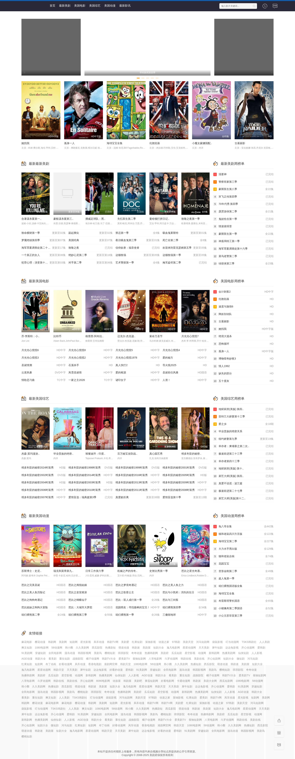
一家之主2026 (90, 380)
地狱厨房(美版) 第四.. (243, 409)
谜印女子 (138, 380)
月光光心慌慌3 (43, 358)
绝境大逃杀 (243, 336)
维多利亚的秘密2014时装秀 (90, 475)
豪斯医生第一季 (243, 234)
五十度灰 (243, 381)
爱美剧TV (124, 658)
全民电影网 (55, 653)
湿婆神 (243, 174)
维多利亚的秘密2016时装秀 (138, 475)
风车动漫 (99, 641)
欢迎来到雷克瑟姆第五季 (185, 248)
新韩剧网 (214, 653)
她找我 (25, 143)
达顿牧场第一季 (185, 255)
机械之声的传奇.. (127, 570)
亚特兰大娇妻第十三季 (243, 416)
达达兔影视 (232, 647)
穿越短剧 (40, 653)
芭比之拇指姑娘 (90, 585)
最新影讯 (125, 5)
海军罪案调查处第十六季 (243, 249)
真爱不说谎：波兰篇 (243, 483)
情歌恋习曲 (43, 380)
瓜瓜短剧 (176, 653)
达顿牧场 (138, 255)
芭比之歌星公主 (138, 592)
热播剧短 (110, 647)
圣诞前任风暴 (185, 373)
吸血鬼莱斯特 (185, 233)
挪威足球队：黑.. (95, 218)
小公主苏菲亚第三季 (243, 616)
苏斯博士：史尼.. (31, 570)
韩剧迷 (136, 647)
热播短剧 (196, 664)
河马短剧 (252, 658)
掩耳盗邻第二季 (185, 263)
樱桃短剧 (110, 653)
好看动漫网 (65, 664)
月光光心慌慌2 (90, 358)
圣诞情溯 (43, 365)
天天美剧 (204, 647)
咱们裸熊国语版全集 (243, 586)
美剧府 (165, 653)
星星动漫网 (189, 647)
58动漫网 (56, 647)
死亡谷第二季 (185, 240)
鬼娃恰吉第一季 (243, 219)
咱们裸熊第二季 (43, 615)
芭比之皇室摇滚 (90, 592)
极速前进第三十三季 (243, 454)
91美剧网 (26, 653)
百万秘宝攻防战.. (127, 453)
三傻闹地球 (185, 615)
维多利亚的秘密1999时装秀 (138, 468)
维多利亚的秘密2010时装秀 (90, 490)
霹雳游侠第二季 (243, 211)
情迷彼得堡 (243, 226)
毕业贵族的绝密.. (63, 453)
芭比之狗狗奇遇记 (43, 600)
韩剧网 (52, 641)
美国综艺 (94, 5)
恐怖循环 (243, 344)
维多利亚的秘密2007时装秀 (43, 497)
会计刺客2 (243, 292)
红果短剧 (137, 641)
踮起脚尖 (90, 233)
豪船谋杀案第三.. (63, 218)
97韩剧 (176, 641)
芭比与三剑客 (185, 600)
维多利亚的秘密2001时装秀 (185, 468)
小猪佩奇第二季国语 (243, 608)
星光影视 (85, 641)
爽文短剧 (26, 647)
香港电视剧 (94, 664)
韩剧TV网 (112, 641)
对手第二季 (90, 263)
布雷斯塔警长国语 (243, 601)
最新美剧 (64, 5)
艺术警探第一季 (138, 263)
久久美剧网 (82, 647)
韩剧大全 (40, 658)
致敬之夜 (90, 248)
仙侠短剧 (243, 653)
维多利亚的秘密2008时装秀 (185, 490)
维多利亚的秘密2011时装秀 (138, 490)
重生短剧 (64, 658)
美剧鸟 (98, 653)
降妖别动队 (243, 314)
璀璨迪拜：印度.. (95, 453)
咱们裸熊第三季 (90, 615)
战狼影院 (78, 658)
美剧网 (63, 641)
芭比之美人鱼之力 (185, 585)
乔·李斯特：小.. (30, 336)
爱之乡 (243, 424)
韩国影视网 (84, 653)
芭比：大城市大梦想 (90, 607)
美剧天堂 (188, 641)
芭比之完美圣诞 (43, 585)
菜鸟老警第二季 (243, 256)
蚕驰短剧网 (139, 658)
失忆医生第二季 (126, 218)
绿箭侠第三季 (243, 264)
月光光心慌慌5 (138, 350)
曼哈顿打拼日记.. (159, 218)
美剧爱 (125, 641)
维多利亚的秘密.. (191, 453)
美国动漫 (110, 5)
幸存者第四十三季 (243, 461)
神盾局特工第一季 (243, 241)
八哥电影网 (155, 658)
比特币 (57, 336)
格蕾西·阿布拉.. (94, 336)
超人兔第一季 (243, 578)
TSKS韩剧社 (249, 641)
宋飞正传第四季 (243, 197)
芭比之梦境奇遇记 (138, 585)
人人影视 (257, 653)
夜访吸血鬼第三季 (138, 240)
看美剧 (52, 658)
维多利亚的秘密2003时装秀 (90, 482)
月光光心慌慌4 (185, 350)
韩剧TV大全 (109, 658)
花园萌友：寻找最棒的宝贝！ (138, 607)
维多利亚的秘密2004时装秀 (43, 482)
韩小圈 (69, 647)
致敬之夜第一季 (190, 218)
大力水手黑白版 (243, 549)
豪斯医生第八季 (243, 189)
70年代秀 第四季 (243, 204)
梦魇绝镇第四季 (43, 240)
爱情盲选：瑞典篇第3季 (90, 497)
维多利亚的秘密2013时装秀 (138, 482)
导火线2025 (185, 365)
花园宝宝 (243, 564)
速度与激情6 (243, 307)
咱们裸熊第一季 (138, 615)
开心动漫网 (248, 647)
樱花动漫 (40, 641)
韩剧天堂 (125, 664)
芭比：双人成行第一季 (138, 600)
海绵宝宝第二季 (243, 541)
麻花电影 (26, 641)
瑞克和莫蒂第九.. (63, 570)
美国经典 (90, 240)
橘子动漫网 (92, 658)
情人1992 (243, 366)
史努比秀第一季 (158, 570)
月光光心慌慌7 (190, 336)
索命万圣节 (156, 336)
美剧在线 (199, 658)
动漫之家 (164, 641)
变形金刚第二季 (243, 571)
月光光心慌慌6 (43, 350)
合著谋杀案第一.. (31, 218)
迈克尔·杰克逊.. (126, 336)
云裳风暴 (43, 373)
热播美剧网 (228, 653)
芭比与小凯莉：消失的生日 (185, 592)
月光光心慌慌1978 (138, 358)
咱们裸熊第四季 (185, 607)
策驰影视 (150, 641)
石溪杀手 (90, 365)
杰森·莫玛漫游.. (30, 453)
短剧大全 (158, 647)
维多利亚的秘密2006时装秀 (43, 490)
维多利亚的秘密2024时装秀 (43, 468)
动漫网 (202, 653)
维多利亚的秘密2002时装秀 (43, 475)
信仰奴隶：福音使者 (138, 248)
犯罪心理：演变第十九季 (43, 263)
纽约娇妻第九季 (243, 439)
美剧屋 (147, 647)
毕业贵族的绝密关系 (243, 431)
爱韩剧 (261, 647)
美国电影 (79, 5)
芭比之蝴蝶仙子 (90, 600)
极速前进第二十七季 (243, 491)
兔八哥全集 (243, 526)
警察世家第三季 (243, 182)
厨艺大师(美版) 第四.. (243, 476)
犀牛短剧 (217, 647)
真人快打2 (138, 365)
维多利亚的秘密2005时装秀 (185, 475)
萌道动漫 (124, 647)
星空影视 (190, 653)
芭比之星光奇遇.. (191, 570)
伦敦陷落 (154, 143)
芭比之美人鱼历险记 (43, 592)
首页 (52, 5)
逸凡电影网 (173, 647)
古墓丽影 (240, 143)
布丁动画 (51, 664)
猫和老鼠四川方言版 (243, 534)
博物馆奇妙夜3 (243, 359)
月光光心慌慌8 (90, 350)
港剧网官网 (110, 664)
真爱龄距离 (138, 497)
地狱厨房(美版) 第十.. (243, 469)
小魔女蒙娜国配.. (202, 143)
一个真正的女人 (43, 255)
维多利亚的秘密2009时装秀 (185, 482)
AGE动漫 (26, 658)
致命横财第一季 (43, 233)
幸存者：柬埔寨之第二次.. (243, 446)
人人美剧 (264, 641)
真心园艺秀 (156, 453)
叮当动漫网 (232, 641)
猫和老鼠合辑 (243, 556)
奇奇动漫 (136, 653)
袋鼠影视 (217, 641)
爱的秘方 (185, 358)
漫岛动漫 (70, 653)
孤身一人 (69, 143)
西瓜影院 (97, 647)
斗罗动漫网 (171, 658)
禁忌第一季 (138, 233)
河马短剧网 (202, 641)
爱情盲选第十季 (185, 497)
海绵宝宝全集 (114, 143)
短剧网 (74, 641)
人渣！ (185, 380)
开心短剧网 (213, 658)
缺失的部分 (243, 373)
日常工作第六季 (94, 570)
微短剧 (241, 658)
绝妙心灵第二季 (90, 255)
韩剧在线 (186, 658)
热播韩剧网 (151, 653)
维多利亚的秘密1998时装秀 (90, 468)
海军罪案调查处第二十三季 (43, 248)
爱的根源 (138, 373)
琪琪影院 (123, 653)
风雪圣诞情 (90, 373)
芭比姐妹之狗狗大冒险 (43, 607)
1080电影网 (42, 647)
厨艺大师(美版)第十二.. (243, 498)
